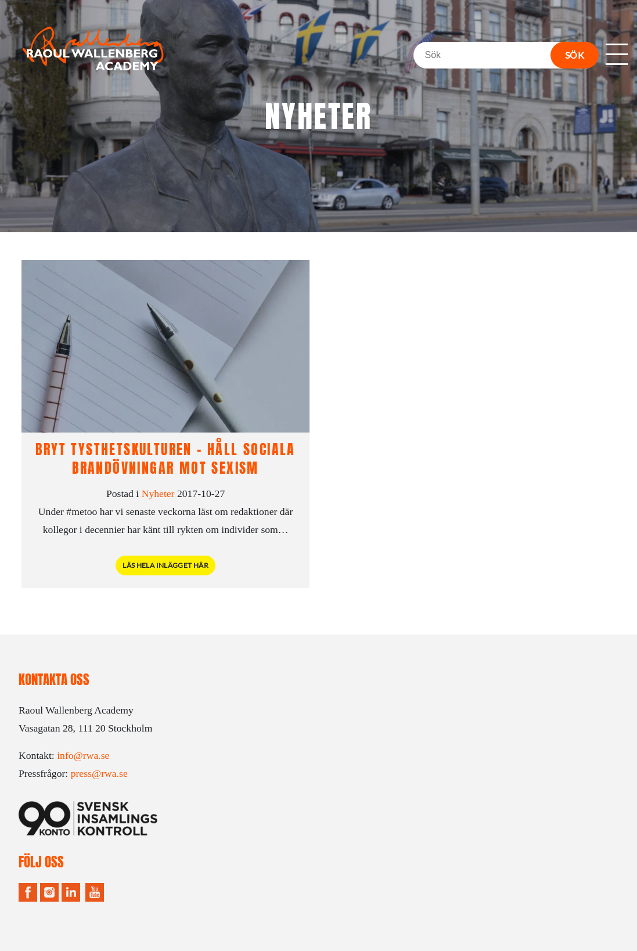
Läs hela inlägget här (165, 565)
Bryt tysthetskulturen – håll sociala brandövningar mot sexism (165, 458)
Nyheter (158, 493)
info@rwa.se (83, 755)
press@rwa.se (99, 773)
